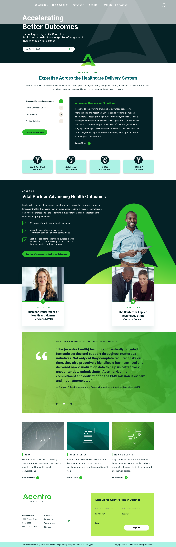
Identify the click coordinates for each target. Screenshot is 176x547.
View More (72, 479)
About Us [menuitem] (79, 5)
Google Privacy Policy (64, 544)
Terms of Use (49, 523)
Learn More (117, 479)
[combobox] (49, 49)
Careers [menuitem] (107, 5)
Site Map (47, 527)
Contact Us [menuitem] (121, 5)
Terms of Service (82, 544)
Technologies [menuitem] (61, 5)
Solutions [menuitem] (42, 5)
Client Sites (48, 515)
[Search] (71, 49)
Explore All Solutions (35, 132)
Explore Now (28, 479)
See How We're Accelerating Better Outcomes (46, 254)
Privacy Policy (49, 519)
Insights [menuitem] (95, 5)
